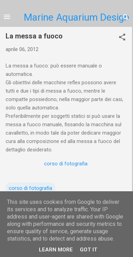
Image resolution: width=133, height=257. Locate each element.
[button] (122, 37)
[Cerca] (126, 17)
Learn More (56, 250)
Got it (88, 250)
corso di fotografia (66, 163)
